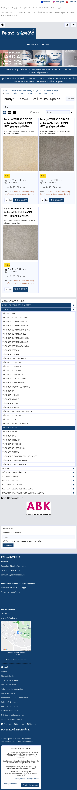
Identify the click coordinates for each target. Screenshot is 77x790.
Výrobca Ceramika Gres (14, 334)
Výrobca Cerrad (11, 350)
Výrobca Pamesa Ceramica (15, 424)
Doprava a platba (8, 693)
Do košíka (20, 200)
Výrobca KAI (8, 391)
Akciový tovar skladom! (14, 301)
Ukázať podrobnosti (10, 784)
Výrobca (39, 309)
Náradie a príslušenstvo (39, 473)
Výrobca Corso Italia (13, 366)
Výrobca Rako (9, 436)
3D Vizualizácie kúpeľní (10, 680)
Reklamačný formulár (9, 706)
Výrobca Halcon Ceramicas (16, 387)
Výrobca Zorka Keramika (15, 460)
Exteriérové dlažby (39, 485)
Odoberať (8, 545)
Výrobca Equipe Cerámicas (16, 379)
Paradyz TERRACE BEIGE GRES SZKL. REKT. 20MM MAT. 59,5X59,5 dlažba (18, 123)
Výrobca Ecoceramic (13, 371)
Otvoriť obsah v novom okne (16, 660)
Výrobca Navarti (11, 399)
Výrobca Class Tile (12, 362)
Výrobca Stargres (12, 444)
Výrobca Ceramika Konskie (16, 338)
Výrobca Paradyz (11, 428)
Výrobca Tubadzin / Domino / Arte (20, 456)
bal (8, 200)
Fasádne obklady (39, 481)
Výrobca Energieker (13, 375)
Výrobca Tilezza (11, 452)
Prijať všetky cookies (30, 785)
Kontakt (4, 672)
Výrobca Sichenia (11, 440)
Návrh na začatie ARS (9, 711)
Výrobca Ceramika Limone (15, 342)
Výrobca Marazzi (11, 395)
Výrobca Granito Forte (14, 383)
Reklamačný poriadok (9, 702)
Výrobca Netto (10, 403)
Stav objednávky (7, 676)
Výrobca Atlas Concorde (15, 318)
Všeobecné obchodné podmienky (14, 698)
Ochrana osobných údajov (11, 719)
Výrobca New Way (11, 407)
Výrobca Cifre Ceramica (14, 358)
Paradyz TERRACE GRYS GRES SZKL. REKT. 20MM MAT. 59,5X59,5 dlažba (18, 212)
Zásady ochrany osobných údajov (27, 778)
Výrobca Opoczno (11, 420)
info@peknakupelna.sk (15, 575)
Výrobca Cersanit (11, 354)
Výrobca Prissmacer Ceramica (17, 411)
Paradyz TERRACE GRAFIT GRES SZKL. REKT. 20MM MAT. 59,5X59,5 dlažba (54, 123)
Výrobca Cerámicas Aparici (16, 346)
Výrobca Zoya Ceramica (14, 464)
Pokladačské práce (8, 685)
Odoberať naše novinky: (12, 533)
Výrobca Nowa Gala (13, 415)
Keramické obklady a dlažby (39, 305)
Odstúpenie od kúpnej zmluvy (13, 715)
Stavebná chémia (39, 477)
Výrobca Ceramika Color (15, 322)
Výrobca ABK (9, 314)
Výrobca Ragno (10, 432)
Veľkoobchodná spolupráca (12, 689)
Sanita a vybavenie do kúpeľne (39, 489)
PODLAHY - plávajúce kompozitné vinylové (39, 493)
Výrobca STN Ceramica (14, 448)
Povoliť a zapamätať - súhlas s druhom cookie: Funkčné (16, 652)
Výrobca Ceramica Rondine (16, 330)
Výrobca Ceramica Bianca (15, 326)
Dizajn (39, 469)
